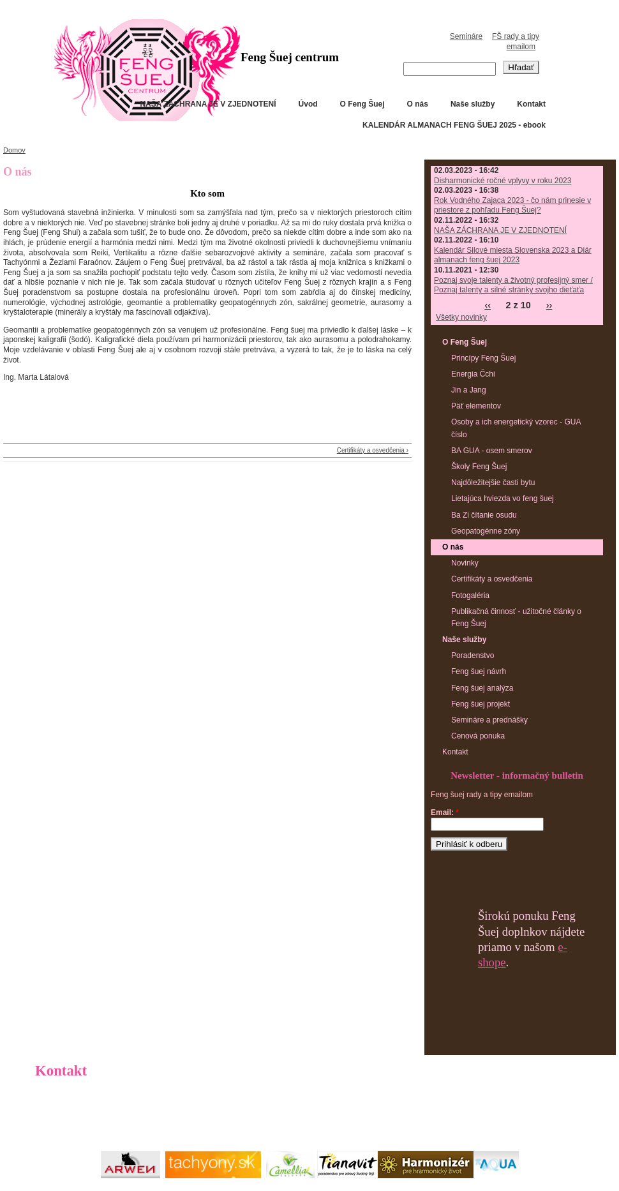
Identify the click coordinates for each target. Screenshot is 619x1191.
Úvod (308, 104)
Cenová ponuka (478, 735)
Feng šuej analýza (482, 688)
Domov (14, 150)
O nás (417, 104)
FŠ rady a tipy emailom (515, 41)
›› (549, 305)
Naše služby (473, 104)
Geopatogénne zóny (485, 531)
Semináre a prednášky (489, 719)
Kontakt (531, 104)
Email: (445, 812)
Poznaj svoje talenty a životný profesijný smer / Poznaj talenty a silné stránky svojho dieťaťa (513, 285)
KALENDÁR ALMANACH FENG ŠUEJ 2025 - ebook (454, 125)
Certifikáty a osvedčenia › (372, 450)
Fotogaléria (470, 595)
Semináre (466, 36)
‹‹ (487, 305)
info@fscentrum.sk (100, 1117)
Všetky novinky (461, 317)
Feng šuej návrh (478, 671)
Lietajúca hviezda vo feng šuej (502, 498)
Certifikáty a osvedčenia (491, 578)
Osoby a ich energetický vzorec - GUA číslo (516, 427)
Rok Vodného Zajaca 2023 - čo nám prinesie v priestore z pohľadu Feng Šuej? (512, 205)
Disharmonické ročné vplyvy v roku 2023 (502, 180)
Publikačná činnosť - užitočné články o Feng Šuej (516, 617)
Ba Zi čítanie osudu (484, 515)
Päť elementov (476, 405)
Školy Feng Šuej (479, 466)
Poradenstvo (472, 655)
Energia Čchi (473, 374)
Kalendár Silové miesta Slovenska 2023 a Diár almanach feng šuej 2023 (513, 255)
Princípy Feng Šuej (483, 358)
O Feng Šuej (362, 104)
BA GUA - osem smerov (491, 450)
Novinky (465, 562)
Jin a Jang (468, 390)
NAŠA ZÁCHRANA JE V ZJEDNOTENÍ (208, 104)
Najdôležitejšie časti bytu (493, 482)
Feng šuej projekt (480, 704)
